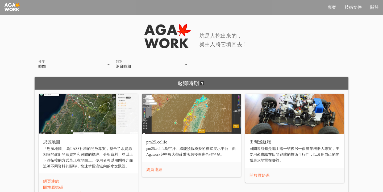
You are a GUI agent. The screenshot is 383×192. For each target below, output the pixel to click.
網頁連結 (51, 181)
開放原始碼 (53, 187)
